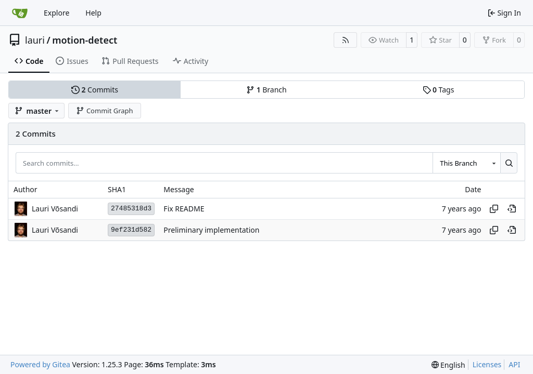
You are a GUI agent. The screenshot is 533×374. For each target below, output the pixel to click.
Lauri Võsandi (55, 208)
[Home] (19, 13)
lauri (35, 40)
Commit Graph (104, 110)
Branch (266, 90)
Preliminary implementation (211, 230)
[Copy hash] (494, 209)
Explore (56, 13)
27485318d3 (131, 208)
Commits (94, 90)
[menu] (448, 365)
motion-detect (84, 40)
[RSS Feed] (346, 40)
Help (93, 13)
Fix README (183, 208)
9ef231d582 (131, 230)
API (514, 364)
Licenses (487, 364)
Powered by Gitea (40, 364)
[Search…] (508, 162)
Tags (438, 90)
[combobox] (466, 162)
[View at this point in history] (511, 209)
